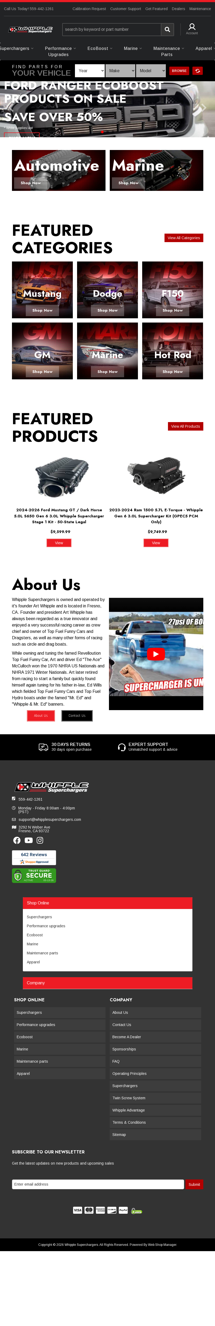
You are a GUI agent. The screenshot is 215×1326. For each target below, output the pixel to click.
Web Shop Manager (162, 1245)
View (59, 543)
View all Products (185, 426)
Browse (179, 71)
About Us (41, 715)
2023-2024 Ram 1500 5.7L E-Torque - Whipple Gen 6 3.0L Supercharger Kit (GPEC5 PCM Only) (156, 516)
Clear (197, 71)
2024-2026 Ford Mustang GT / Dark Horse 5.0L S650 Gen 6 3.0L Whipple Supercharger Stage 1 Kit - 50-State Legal (59, 516)
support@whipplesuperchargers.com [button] (50, 819)
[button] (118, 29)
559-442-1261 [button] (31, 799)
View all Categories (184, 238)
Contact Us (77, 715)
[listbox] (90, 70)
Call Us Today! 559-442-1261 (29, 9)
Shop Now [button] (31, 183)
